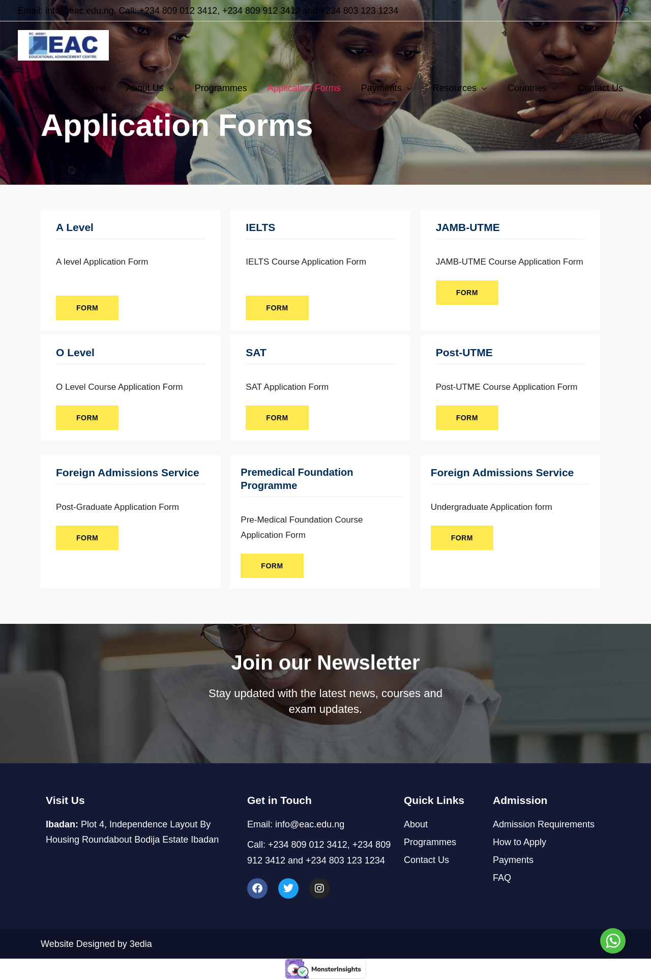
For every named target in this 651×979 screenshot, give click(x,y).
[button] (627, 10)
